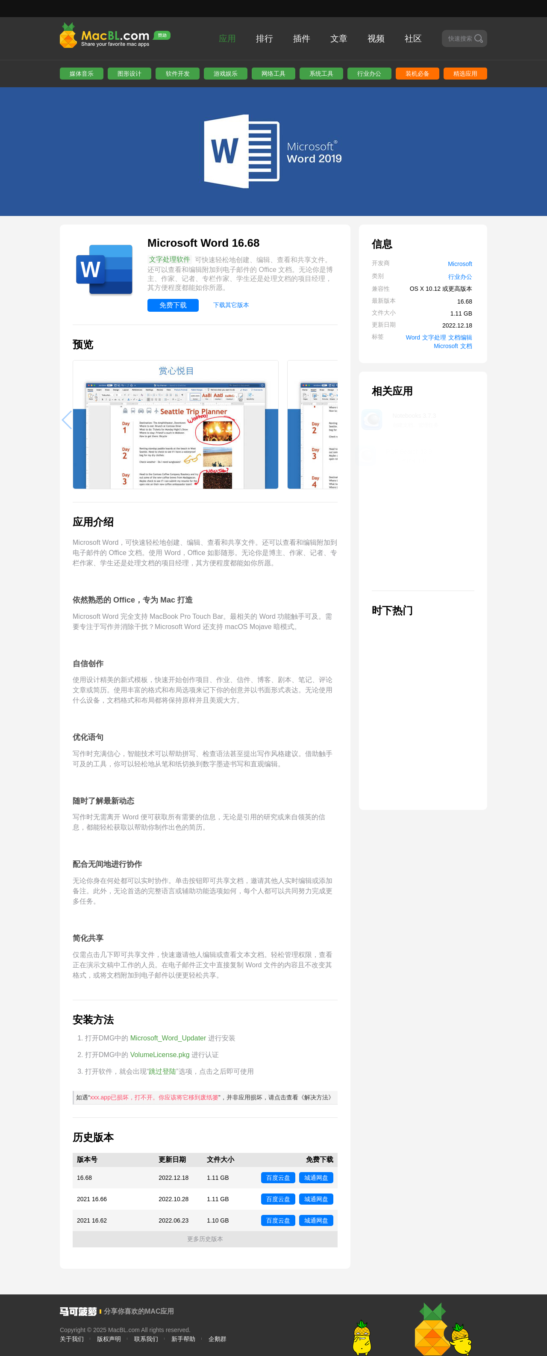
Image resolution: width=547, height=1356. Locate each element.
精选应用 (465, 73)
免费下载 (173, 305)
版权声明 (109, 1338)
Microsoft (460, 263)
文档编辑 (460, 337)
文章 (338, 38)
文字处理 (434, 337)
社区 (413, 38)
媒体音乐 (82, 73)
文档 (466, 346)
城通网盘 (316, 1177)
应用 (227, 38)
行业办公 (369, 73)
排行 (264, 38)
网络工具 (273, 73)
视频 (376, 38)
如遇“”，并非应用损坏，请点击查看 (205, 1097)
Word (413, 337)
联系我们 (146, 1338)
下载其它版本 (231, 304)
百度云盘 (278, 1177)
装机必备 (417, 73)
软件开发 (178, 73)
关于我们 (72, 1338)
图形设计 (129, 73)
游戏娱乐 (226, 73)
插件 (301, 38)
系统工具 (321, 73)
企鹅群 (217, 1338)
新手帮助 (183, 1338)
